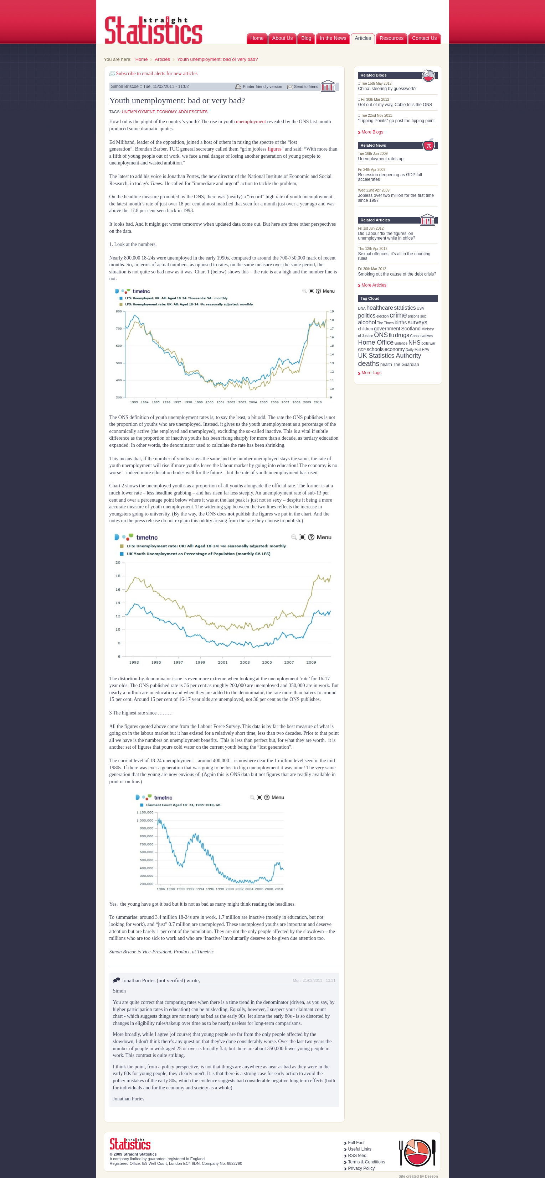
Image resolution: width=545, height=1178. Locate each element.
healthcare (379, 308)
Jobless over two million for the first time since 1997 (396, 198)
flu (391, 335)
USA (420, 308)
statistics (405, 308)
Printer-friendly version (262, 86)
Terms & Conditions (366, 1161)
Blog (306, 38)
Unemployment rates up (380, 158)
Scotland (410, 328)
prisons (413, 316)
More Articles (374, 285)
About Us (282, 38)
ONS (381, 335)
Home (257, 38)
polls (425, 343)
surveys (417, 322)
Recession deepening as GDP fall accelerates (390, 177)
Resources (391, 38)
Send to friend (306, 86)
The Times (385, 323)
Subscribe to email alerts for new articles (157, 73)
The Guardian (406, 364)
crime (398, 315)
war (432, 343)
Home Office (376, 342)
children (365, 328)
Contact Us (424, 38)
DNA (362, 308)
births (401, 322)
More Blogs (373, 132)
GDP (362, 350)
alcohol (367, 322)
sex (423, 316)
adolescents (193, 112)
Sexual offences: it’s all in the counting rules (394, 256)
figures (275, 149)
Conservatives (421, 336)
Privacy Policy (361, 1168)
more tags (372, 372)
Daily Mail (413, 350)
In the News (333, 38)
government (387, 328)
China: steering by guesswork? (387, 88)
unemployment (138, 112)
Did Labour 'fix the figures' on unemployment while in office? (387, 236)
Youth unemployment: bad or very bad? (217, 59)
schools (375, 349)
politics (367, 316)
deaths (369, 363)
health (386, 364)
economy (395, 349)
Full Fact (356, 1142)
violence (401, 343)
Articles (363, 38)
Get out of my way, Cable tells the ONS (395, 104)
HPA (425, 350)
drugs (402, 335)
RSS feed (357, 1155)
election (382, 316)
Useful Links (359, 1149)
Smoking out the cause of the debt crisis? (397, 274)
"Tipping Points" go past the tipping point (396, 120)
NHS (414, 343)
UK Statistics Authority (389, 355)
